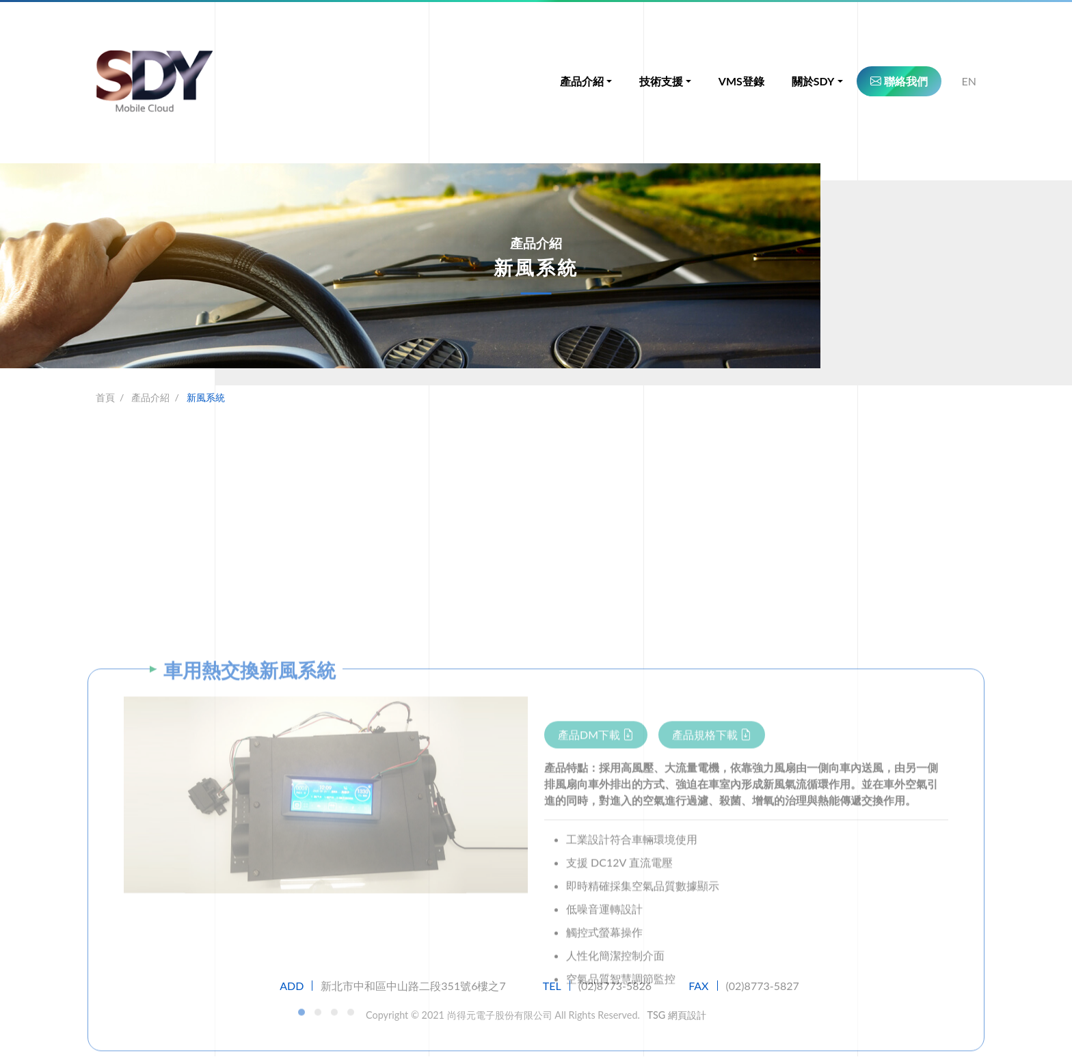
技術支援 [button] (661, 81)
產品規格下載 (711, 918)
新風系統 (206, 397)
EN (969, 81)
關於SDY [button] (813, 81)
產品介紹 (150, 397)
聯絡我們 (899, 81)
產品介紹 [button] (582, 81)
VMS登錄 (741, 81)
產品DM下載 (596, 918)
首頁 (105, 397)
